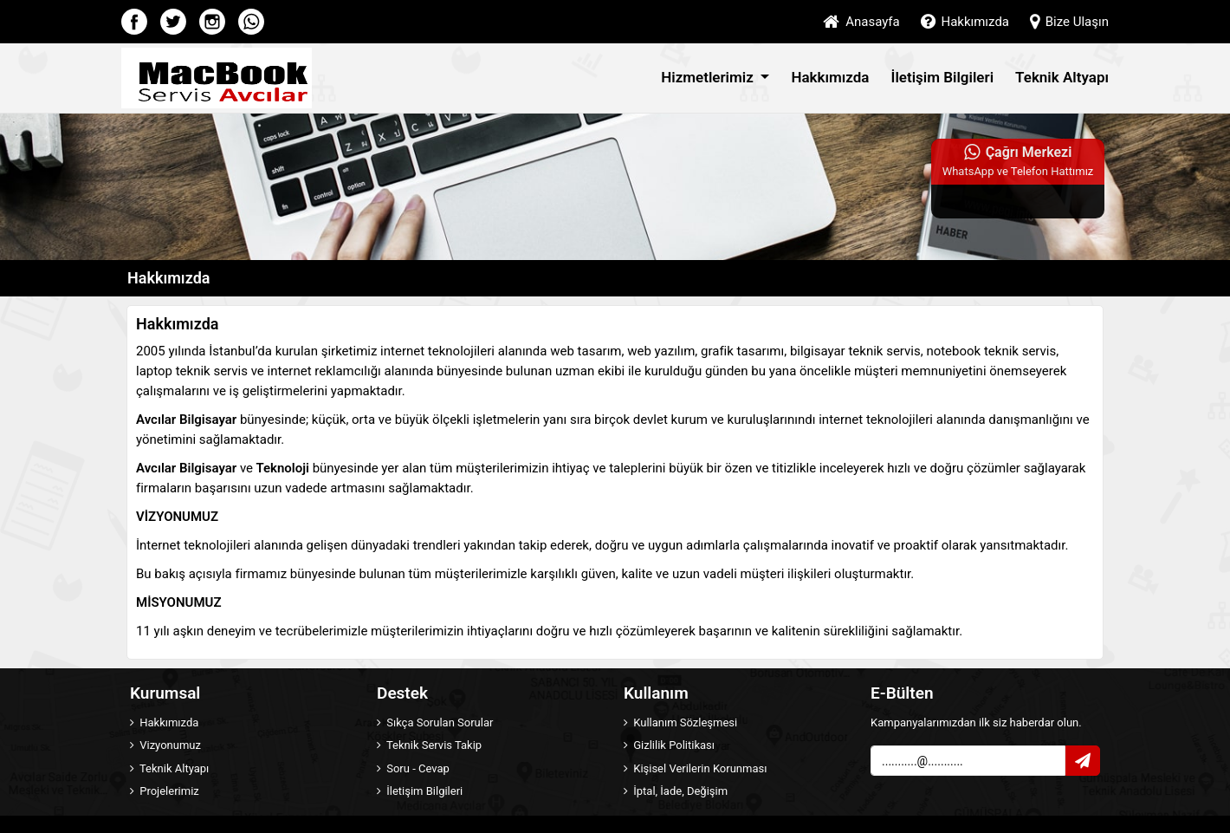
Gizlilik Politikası (669, 745)
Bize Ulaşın (1069, 21)
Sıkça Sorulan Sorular (435, 722)
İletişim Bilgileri (942, 77)
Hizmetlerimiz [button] (709, 77)
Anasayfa (861, 21)
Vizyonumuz (165, 745)
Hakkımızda (965, 21)
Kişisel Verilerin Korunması (695, 768)
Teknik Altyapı (1062, 77)
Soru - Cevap (413, 768)
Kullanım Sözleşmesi (680, 722)
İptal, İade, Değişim (676, 790)
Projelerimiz (164, 790)
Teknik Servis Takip (429, 745)
